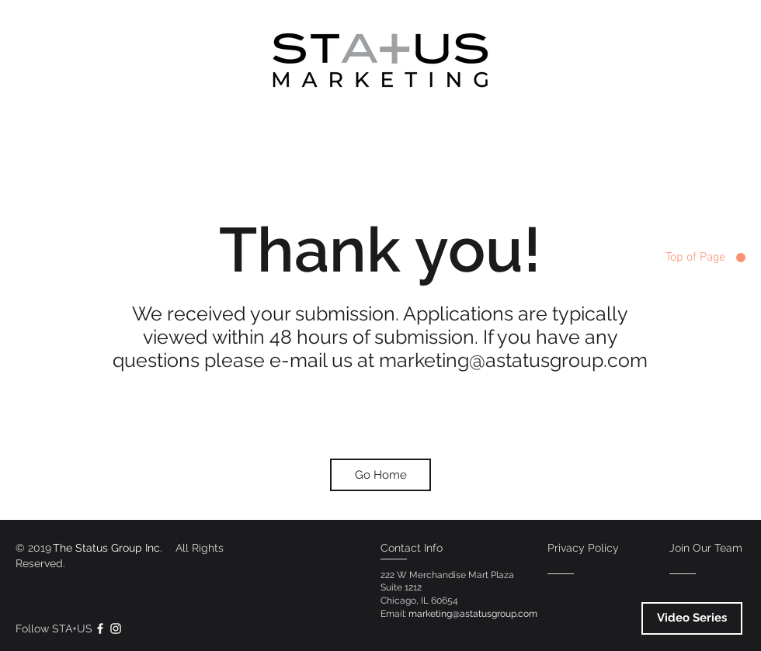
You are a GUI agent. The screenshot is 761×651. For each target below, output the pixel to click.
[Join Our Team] (705, 548)
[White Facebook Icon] (100, 628)
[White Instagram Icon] (116, 628)
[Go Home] (380, 475)
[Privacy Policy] (583, 548)
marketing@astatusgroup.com (513, 360)
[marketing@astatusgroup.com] (472, 614)
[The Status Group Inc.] (107, 548)
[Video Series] (691, 618)
